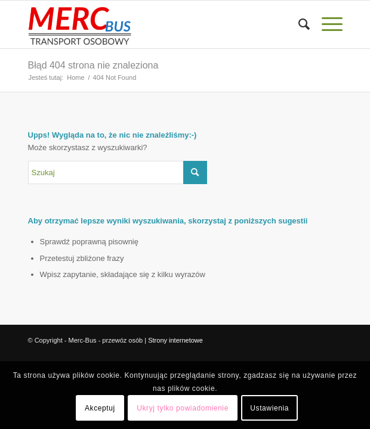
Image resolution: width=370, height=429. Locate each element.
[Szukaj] (298, 24)
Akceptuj (100, 408)
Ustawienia (269, 408)
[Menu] (326, 24)
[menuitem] (298, 24)
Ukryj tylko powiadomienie (183, 408)
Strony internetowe (175, 340)
